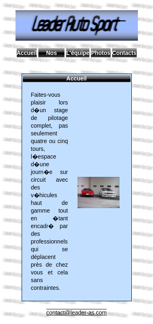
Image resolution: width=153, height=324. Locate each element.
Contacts (124, 53)
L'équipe (77, 53)
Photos (100, 53)
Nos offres (52, 54)
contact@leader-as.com (76, 312)
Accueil (27, 53)
